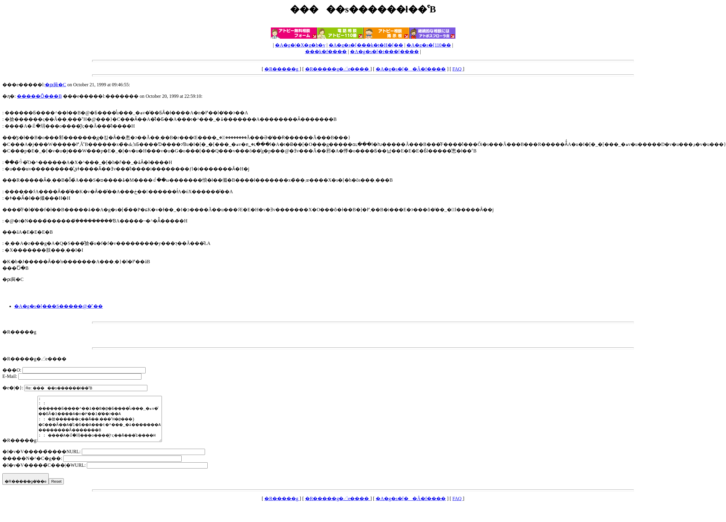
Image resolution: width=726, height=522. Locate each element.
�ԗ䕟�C (55, 84)
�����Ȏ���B (39, 96)
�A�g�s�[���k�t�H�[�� (366, 45)
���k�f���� (326, 51)
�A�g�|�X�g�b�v (300, 45)
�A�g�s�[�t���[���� (384, 51)
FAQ (457, 68)
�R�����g (281, 68)
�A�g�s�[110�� (428, 45)
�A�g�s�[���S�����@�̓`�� (58, 306)
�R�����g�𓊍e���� (337, 68)
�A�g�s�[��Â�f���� (411, 68)
